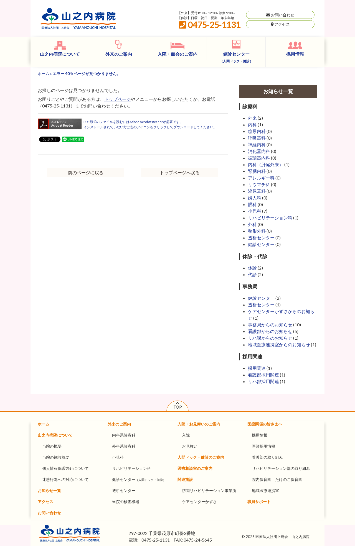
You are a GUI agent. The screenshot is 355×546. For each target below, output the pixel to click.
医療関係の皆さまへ (264, 424)
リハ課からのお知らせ (270, 337)
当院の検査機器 (125, 501)
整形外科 (257, 231)
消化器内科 (259, 151)
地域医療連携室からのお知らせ (279, 344)
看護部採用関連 (263, 374)
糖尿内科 (257, 131)
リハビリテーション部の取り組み (281, 468)
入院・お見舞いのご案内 (199, 424)
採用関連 (257, 368)
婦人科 (254, 197)
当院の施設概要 (55, 457)
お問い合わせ (280, 14)
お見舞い (189, 446)
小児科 (254, 211)
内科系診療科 (123, 435)
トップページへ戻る (180, 172)
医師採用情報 (263, 446)
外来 (252, 118)
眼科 (252, 204)
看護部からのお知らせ (270, 331)
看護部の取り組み (267, 457)
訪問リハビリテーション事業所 (209, 490)
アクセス (280, 24)
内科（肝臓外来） (265, 164)
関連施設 (185, 479)
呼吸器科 (257, 137)
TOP (177, 405)
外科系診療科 (123, 446)
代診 (252, 274)
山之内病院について (60, 54)
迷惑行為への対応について (65, 479)
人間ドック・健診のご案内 (201, 457)
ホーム (43, 73)
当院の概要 (52, 446)
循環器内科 (259, 157)
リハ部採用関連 (263, 381)
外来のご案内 (118, 54)
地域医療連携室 (265, 490)
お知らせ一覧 (49, 490)
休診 (252, 267)
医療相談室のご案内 (195, 468)
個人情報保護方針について (65, 468)
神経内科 (257, 144)
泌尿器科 (257, 191)
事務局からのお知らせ (270, 324)
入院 (186, 435)
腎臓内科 (257, 171)
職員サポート (259, 501)
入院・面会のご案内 (177, 54)
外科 (252, 224)
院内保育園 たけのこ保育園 (277, 479)
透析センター (261, 237)
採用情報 (295, 54)
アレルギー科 (261, 177)
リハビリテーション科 (270, 217)
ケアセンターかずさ (199, 501)
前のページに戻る (85, 172)
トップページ (117, 99)
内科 (252, 124)
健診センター (236, 57)
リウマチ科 (259, 184)
